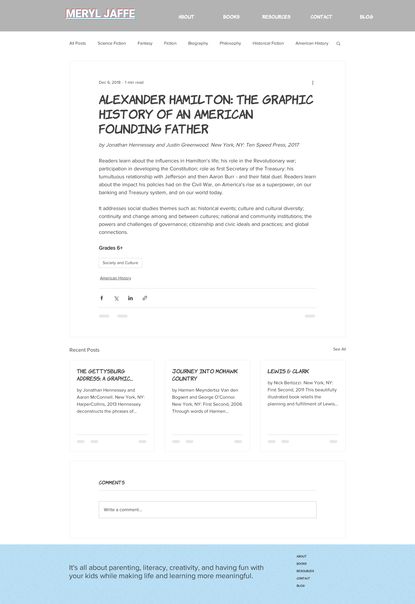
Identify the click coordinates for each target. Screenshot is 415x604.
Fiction (170, 43)
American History (312, 43)
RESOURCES (305, 571)
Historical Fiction (268, 43)
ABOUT (301, 556)
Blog (300, 585)
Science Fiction (112, 43)
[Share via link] (145, 298)
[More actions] (312, 82)
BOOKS (301, 563)
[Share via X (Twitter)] (116, 298)
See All (339, 349)
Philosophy (230, 43)
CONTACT (303, 578)
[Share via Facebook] (101, 298)
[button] (276, 13)
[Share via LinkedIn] (130, 298)
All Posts (77, 43)
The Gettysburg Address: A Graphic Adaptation (103, 374)
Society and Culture (120, 262)
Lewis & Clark (288, 370)
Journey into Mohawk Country (205, 374)
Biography (198, 43)
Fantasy (145, 43)
